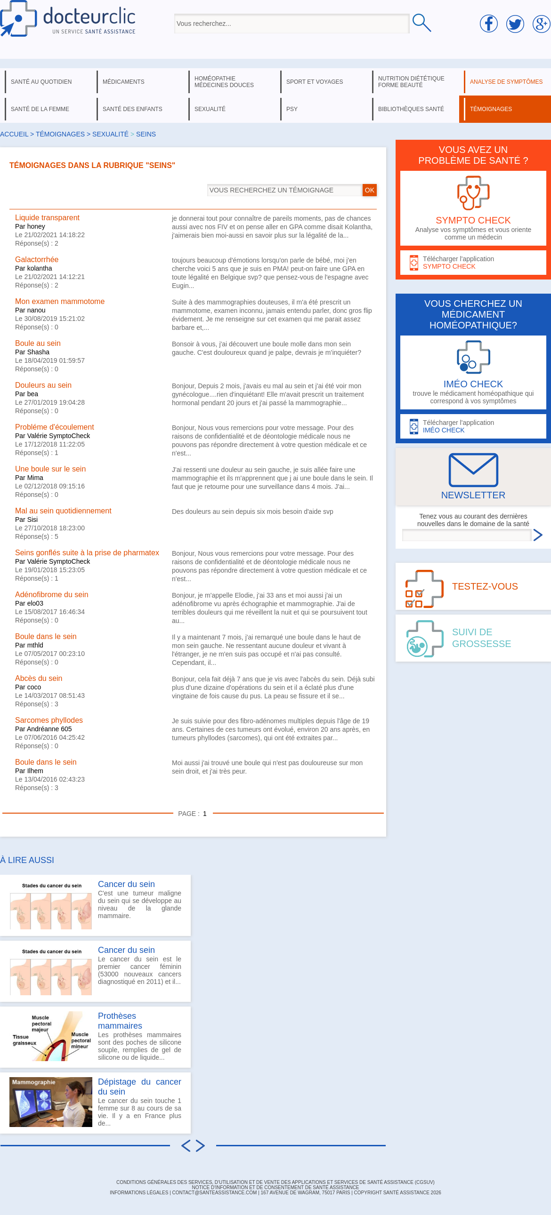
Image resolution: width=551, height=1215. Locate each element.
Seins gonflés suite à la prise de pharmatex (87, 553)
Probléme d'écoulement (54, 427)
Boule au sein (38, 343)
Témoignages (60, 134)
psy (292, 109)
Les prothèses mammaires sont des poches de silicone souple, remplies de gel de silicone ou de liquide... (95, 1036)
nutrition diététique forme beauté (411, 81)
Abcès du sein (39, 678)
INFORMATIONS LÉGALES (139, 1192)
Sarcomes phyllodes (49, 720)
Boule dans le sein (46, 636)
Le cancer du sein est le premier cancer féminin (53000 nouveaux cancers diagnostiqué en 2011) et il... (95, 970)
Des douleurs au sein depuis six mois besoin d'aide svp (252, 511)
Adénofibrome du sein (52, 595)
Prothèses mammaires (120, 1021)
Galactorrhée (37, 260)
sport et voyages (314, 82)
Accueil (14, 134)
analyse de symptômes (506, 82)
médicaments (124, 82)
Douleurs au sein (43, 385)
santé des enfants (132, 109)
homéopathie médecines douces (224, 81)
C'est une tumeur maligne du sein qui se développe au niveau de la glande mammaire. (95, 904)
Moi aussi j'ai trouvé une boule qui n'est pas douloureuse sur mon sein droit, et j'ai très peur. (267, 767)
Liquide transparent (47, 218)
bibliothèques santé (411, 109)
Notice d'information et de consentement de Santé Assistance (275, 1187)
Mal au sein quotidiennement (63, 511)
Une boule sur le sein (50, 469)
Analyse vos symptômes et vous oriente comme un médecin (473, 208)
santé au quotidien (41, 82)
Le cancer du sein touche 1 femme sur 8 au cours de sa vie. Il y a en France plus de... (95, 1102)
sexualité (210, 109)
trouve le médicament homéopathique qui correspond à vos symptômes (473, 372)
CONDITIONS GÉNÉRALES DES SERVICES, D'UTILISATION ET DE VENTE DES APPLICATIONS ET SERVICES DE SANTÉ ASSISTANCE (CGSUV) (275, 1182)
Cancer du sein (126, 884)
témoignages (491, 109)
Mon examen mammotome (60, 301)
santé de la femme (40, 109)
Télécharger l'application (473, 263)
